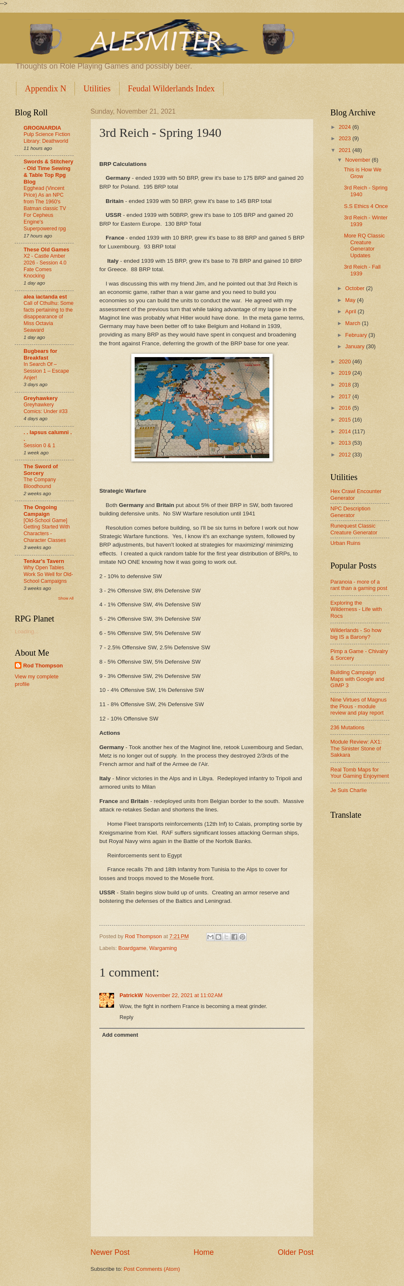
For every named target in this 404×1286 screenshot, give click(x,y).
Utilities (96, 88)
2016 (345, 408)
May (351, 300)
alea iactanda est (45, 296)
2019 (345, 373)
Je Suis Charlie (348, 790)
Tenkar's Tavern (44, 561)
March (353, 323)
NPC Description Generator (350, 511)
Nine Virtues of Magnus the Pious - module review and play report (358, 706)
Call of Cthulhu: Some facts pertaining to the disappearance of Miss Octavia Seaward (49, 316)
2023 (345, 138)
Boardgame (132, 948)
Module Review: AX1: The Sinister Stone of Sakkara (356, 748)
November (358, 160)
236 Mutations (347, 727)
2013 (345, 443)
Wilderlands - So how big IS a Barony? (356, 633)
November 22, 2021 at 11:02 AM (184, 995)
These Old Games (46, 249)
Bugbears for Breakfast (40, 354)
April (351, 311)
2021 (345, 150)
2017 (345, 396)
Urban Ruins (345, 543)
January (355, 346)
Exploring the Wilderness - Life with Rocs (356, 609)
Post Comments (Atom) (152, 1269)
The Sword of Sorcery (41, 469)
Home (204, 1252)
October (355, 288)
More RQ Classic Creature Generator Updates (364, 245)
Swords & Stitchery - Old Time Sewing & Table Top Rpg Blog (48, 171)
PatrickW (131, 995)
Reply (126, 1017)
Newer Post (110, 1252)
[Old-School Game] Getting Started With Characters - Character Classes (47, 531)
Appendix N (45, 88)
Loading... (27, 631)
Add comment (120, 1035)
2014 (345, 431)
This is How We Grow (362, 172)
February (356, 335)
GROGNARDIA (42, 128)
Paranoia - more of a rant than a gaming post (358, 585)
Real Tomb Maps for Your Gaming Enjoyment (359, 772)
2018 (345, 385)
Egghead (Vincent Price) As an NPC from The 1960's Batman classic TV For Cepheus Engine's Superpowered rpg (45, 208)
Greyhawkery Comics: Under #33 (46, 408)
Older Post (296, 1252)
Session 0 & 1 (39, 445)
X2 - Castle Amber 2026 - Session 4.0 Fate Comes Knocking (45, 266)
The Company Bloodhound (40, 483)
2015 (345, 419)
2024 (345, 127)
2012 (345, 454)
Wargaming (163, 948)
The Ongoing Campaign (40, 510)
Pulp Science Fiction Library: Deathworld (47, 137)
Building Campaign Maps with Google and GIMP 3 (357, 678)
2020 (345, 361)
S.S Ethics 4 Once (366, 206)
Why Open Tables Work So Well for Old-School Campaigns (48, 574)
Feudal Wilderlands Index (171, 88)
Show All (66, 598)
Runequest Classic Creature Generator (353, 529)
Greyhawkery (41, 398)
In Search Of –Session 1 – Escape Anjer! (46, 371)
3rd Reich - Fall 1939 (362, 270)
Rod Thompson (43, 665)
